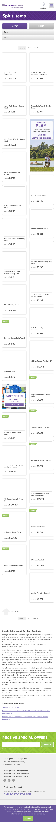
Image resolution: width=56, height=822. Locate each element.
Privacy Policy (6, 748)
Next (29, 47)
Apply (15, 26)
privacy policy (39, 814)
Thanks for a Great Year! (11, 707)
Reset (41, 26)
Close (28, 818)
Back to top (15, 611)
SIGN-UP (47, 744)
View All (35, 47)
